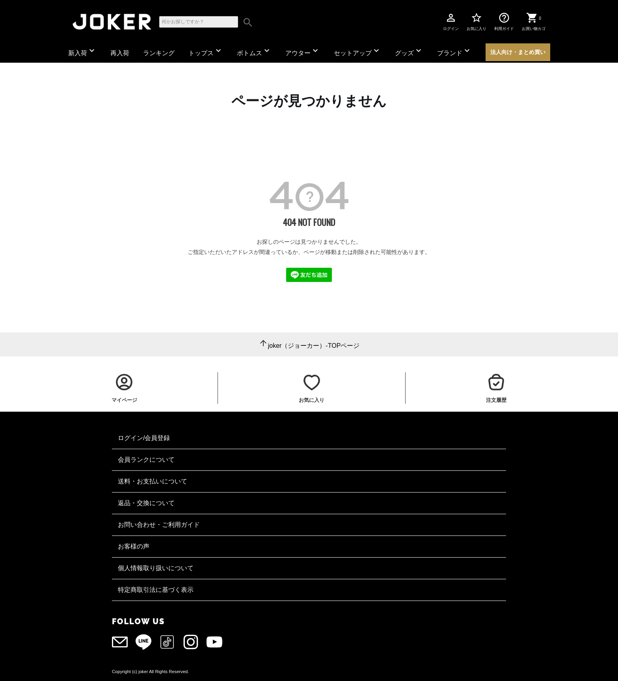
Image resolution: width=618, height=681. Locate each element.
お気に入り (476, 21)
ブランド (454, 51)
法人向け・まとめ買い (517, 52)
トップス (205, 51)
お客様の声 (133, 546)
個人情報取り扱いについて (156, 568)
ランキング (159, 53)
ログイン (451, 21)
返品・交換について (146, 503)
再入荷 (119, 53)
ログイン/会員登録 (144, 438)
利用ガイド (504, 21)
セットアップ (357, 51)
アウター (302, 51)
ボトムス (254, 51)
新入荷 (82, 51)
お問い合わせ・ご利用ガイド (159, 524)
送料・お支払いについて (152, 481)
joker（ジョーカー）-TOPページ (314, 345)
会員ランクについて (146, 459)
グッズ (409, 51)
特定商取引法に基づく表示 (156, 589)
